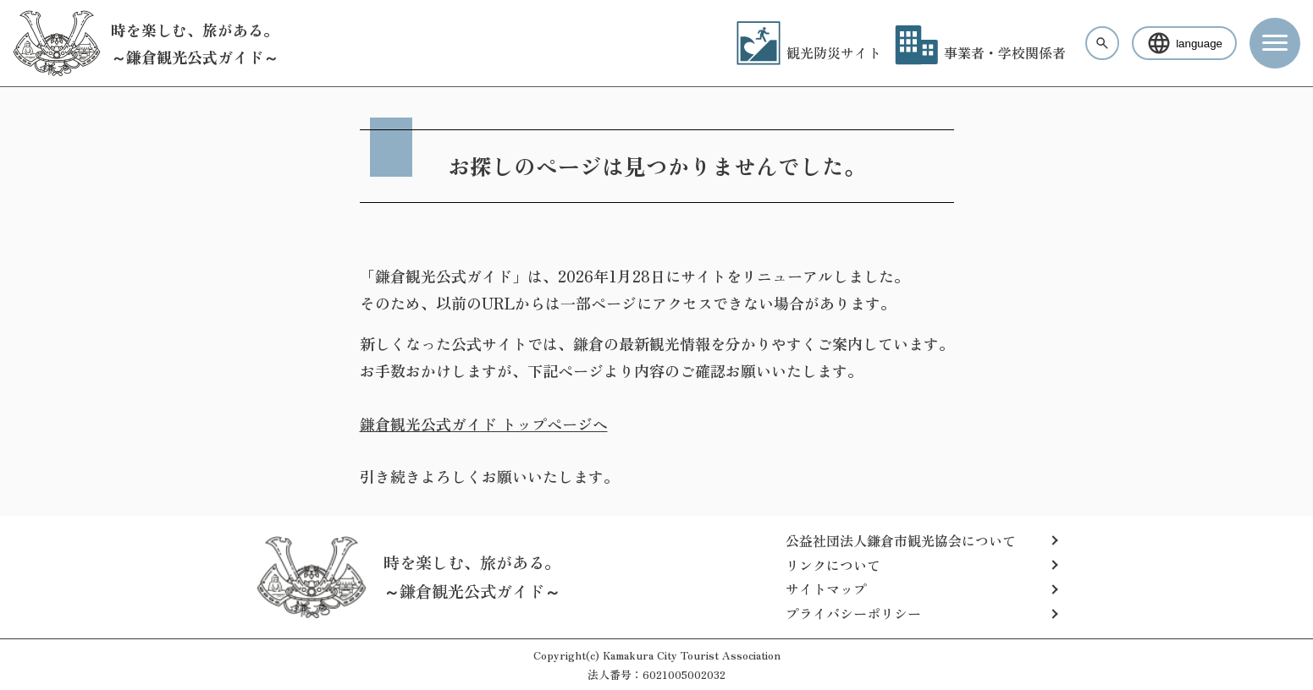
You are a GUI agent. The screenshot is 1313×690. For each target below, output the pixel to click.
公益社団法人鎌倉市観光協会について (901, 540)
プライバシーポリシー (853, 613)
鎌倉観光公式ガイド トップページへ (484, 424)
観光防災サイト (808, 52)
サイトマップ (826, 588)
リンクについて (833, 565)
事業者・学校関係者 (980, 52)
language (1184, 43)
